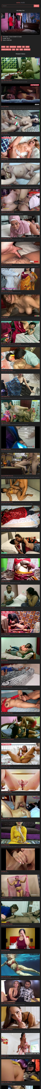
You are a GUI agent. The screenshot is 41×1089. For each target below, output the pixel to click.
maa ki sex (13, 46)
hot (23, 46)
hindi (21, 49)
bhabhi (19, 46)
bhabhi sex (27, 49)
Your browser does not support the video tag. (20, 23)
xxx (7, 46)
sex (17, 49)
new (14, 49)
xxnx (20, 3)
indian (3, 46)
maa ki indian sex (6, 49)
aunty (27, 46)
